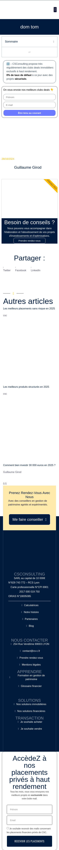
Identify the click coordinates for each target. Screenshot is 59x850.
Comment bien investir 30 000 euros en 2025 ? (29, 465)
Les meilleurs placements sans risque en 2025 (29, 308)
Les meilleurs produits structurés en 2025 (26, 387)
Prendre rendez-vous (29, 240)
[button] (55, 9)
